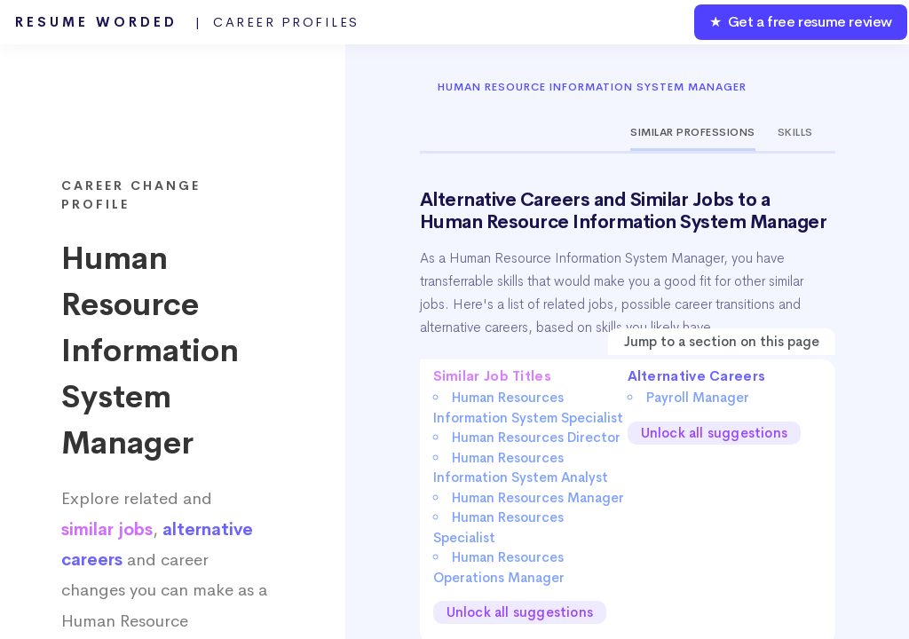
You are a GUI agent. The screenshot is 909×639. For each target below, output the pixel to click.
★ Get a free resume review (800, 21)
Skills (795, 132)
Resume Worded (187, 22)
